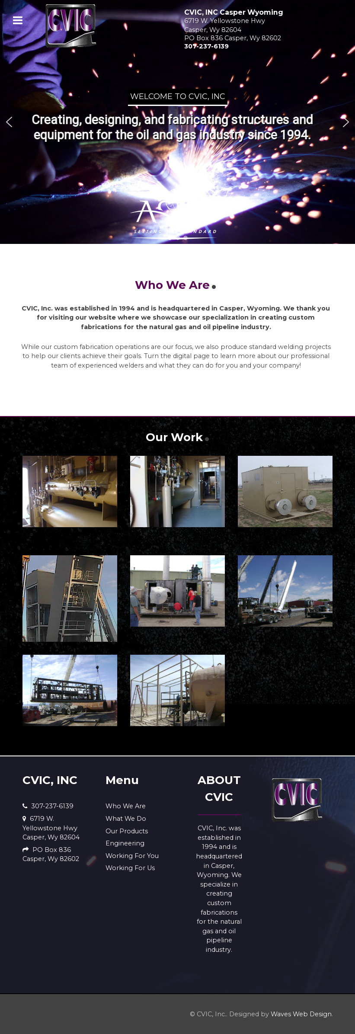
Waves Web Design (301, 1014)
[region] (177, 122)
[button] (9, 122)
